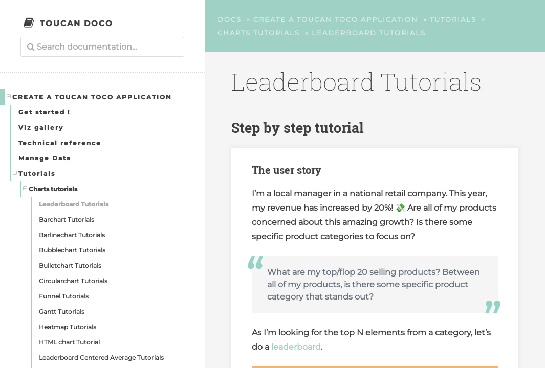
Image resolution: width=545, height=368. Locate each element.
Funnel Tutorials (64, 296)
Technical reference (59, 143)
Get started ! (44, 112)
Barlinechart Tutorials (72, 235)
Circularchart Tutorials (73, 281)
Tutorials (34, 173)
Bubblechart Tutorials (72, 250)
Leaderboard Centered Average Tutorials (101, 357)
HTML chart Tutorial (69, 342)
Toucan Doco (76, 23)
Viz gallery (40, 127)
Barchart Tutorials (66, 219)
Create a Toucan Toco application (89, 97)
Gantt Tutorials (61, 311)
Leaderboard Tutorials (73, 204)
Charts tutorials (50, 189)
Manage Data (44, 158)
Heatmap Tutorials (67, 327)
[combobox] (102, 47)
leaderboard (296, 347)
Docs (229, 19)
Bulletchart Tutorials (70, 265)
